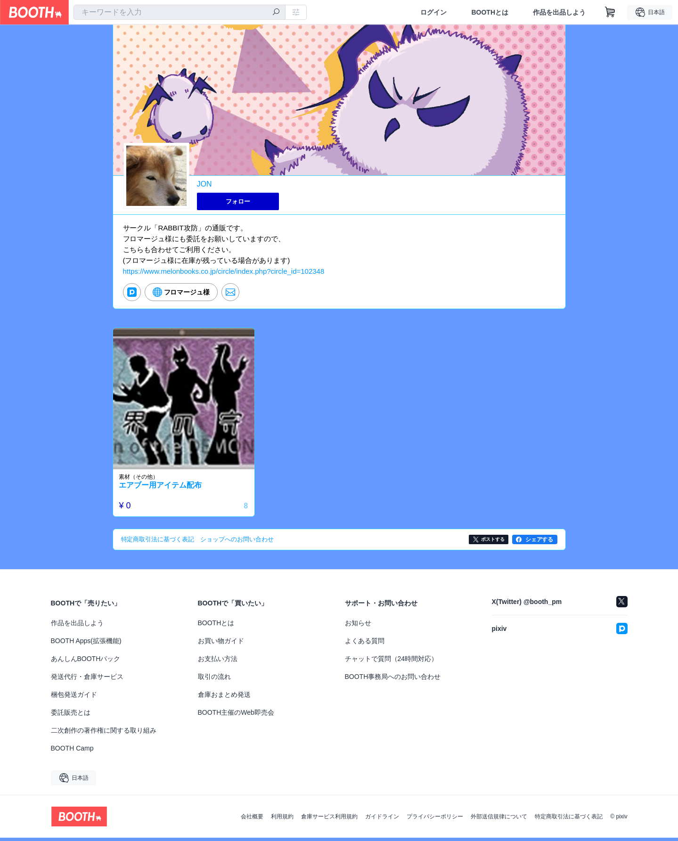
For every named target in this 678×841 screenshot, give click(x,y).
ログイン (433, 12)
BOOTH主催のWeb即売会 (236, 715)
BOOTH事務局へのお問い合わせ (393, 680)
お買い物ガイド (221, 644)
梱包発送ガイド (74, 698)
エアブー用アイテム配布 (162, 489)
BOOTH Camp (72, 751)
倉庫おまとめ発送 (224, 698)
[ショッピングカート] (610, 12)
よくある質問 (364, 644)
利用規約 (282, 820)
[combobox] (180, 12)
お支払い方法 (217, 662)
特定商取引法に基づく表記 (569, 820)
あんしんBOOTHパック (86, 662)
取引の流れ (214, 680)
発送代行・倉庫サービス (87, 680)
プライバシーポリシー (435, 820)
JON (204, 184)
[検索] (276, 12)
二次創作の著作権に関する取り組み (103, 733)
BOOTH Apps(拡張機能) (86, 644)
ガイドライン (382, 820)
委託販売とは (70, 715)
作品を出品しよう (559, 12)
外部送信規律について (499, 820)
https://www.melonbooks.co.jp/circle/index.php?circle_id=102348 (224, 273)
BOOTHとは (489, 12)
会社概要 (252, 820)
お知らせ (358, 626)
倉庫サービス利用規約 (329, 820)
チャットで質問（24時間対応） (391, 662)
